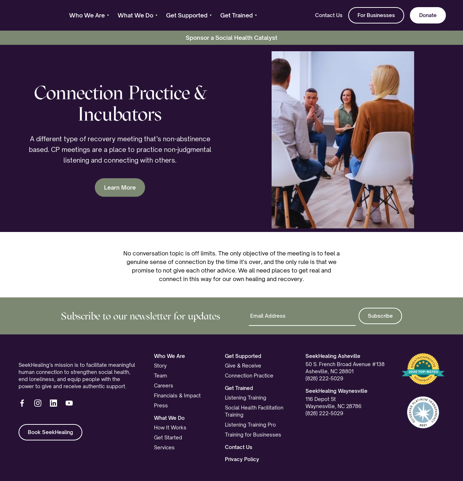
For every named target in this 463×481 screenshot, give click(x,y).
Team (160, 375)
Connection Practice (249, 375)
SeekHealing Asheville (332, 356)
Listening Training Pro (250, 425)
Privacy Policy (242, 459)
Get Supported (243, 356)
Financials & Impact (177, 395)
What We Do (169, 418)
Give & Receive (243, 366)
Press (161, 405)
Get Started (168, 437)
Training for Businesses (253, 435)
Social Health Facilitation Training (254, 411)
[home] (35, 15)
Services (164, 447)
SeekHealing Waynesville (336, 391)
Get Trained (239, 388)
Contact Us (329, 15)
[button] (89, 15)
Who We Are (169, 356)
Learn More (120, 187)
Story (160, 366)
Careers (163, 385)
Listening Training (245, 398)
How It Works (170, 427)
